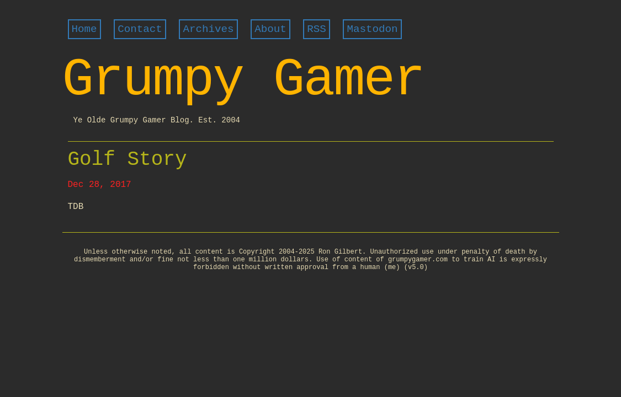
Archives (208, 29)
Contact (140, 29)
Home (84, 29)
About (270, 29)
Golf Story (127, 159)
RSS (316, 29)
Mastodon (372, 29)
